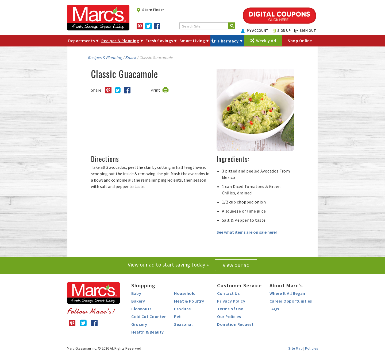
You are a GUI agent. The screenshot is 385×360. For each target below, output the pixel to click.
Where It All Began (287, 293)
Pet (177, 316)
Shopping (143, 285)
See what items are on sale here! (247, 232)
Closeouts (141, 308)
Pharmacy (228, 41)
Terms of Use (230, 308)
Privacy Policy (231, 301)
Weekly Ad (266, 40)
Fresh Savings (159, 40)
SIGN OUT (305, 30)
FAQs (274, 308)
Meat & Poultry (189, 301)
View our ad (236, 265)
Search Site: (191, 26)
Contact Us (228, 293)
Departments (81, 40)
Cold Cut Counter (148, 316)
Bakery (138, 301)
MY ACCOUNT (255, 30)
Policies (311, 348)
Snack (130, 57)
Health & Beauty (147, 332)
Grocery (139, 324)
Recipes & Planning (120, 40)
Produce (182, 308)
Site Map (295, 348)
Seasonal (183, 324)
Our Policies (229, 316)
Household (185, 293)
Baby (136, 293)
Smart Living (192, 40)
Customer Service (239, 285)
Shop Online (300, 40)
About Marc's (286, 285)
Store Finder (150, 9)
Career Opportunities (291, 301)
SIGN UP (281, 30)
